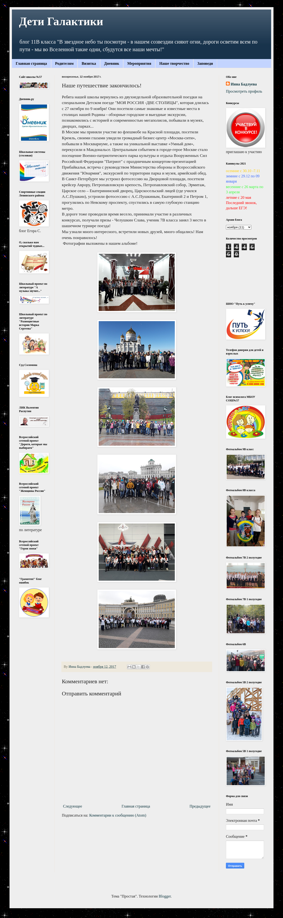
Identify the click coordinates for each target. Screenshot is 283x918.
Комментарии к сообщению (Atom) (117, 815)
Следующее (72, 806)
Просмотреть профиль (244, 91)
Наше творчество (174, 63)
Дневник (111, 63)
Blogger (165, 896)
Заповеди (205, 63)
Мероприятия (139, 63)
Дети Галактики (61, 21)
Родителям (64, 63)
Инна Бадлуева (244, 84)
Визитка (89, 63)
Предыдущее (200, 806)
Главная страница (31, 63)
